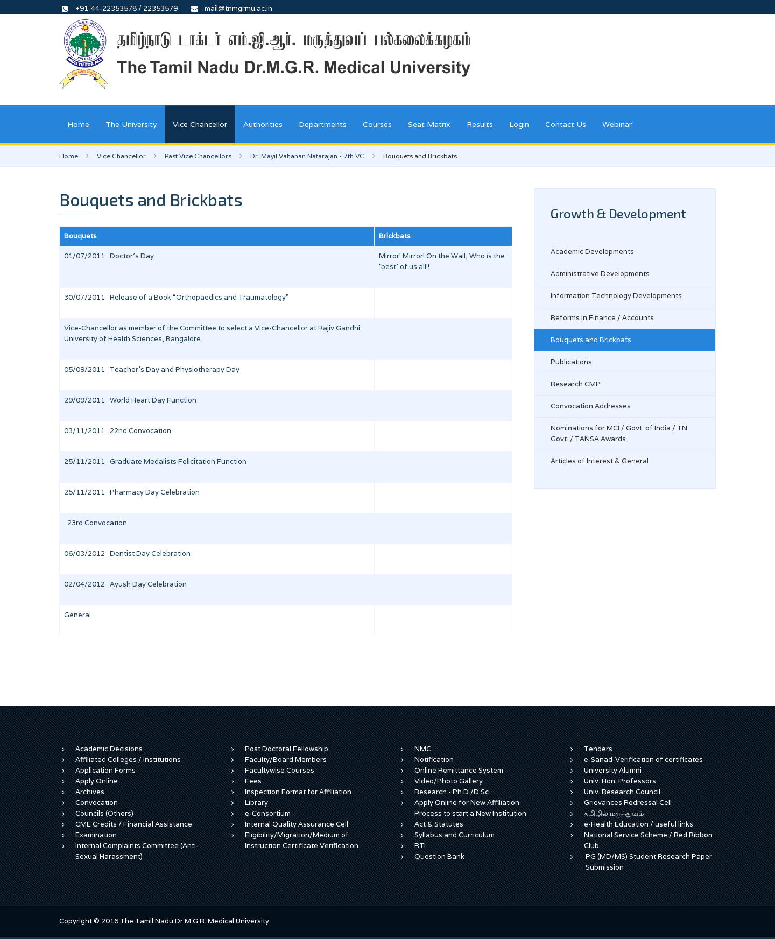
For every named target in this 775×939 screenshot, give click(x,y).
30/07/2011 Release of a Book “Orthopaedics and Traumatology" (176, 297)
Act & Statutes (438, 824)
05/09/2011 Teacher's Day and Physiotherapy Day (151, 369)
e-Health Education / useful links (638, 824)
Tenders (598, 748)
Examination (96, 834)
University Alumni (613, 770)
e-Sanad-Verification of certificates (643, 759)
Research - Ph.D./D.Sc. (452, 791)
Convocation (96, 802)
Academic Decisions (109, 748)
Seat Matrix (429, 124)
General (77, 614)
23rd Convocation (95, 522)
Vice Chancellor (200, 124)
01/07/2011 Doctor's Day (109, 255)
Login (519, 124)
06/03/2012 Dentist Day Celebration (127, 553)
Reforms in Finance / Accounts (602, 317)
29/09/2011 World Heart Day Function (130, 400)
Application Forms (105, 770)
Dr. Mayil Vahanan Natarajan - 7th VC (307, 156)
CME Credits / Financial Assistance (133, 824)
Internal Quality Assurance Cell (296, 824)
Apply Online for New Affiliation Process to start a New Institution (471, 808)
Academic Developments (592, 251)
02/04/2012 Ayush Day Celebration (125, 584)
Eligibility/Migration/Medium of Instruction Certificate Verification (301, 840)
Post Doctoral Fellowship (286, 748)
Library (256, 802)
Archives (89, 791)
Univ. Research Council (622, 791)
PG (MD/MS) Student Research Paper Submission (649, 862)
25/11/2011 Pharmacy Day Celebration (132, 492)
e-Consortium (268, 813)
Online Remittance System (458, 770)
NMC (422, 748)
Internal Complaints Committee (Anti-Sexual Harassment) (137, 851)
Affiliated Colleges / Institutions (128, 759)
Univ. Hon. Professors (620, 781)
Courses (377, 124)
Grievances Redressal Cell (628, 802)
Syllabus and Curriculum (454, 834)
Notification (434, 759)
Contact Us (565, 124)
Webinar (617, 124)
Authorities (263, 124)
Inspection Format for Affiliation (298, 791)
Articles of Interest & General (600, 460)
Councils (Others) (104, 813)
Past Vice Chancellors (198, 156)
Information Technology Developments (616, 295)
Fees (253, 781)
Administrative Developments (600, 273)
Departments (323, 124)
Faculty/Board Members (286, 759)
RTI (420, 845)
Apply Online (96, 781)
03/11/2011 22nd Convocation (117, 430)
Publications (571, 361)
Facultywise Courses (279, 770)
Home (78, 124)
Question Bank (439, 856)
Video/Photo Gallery (448, 781)
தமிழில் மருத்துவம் (614, 813)
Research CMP (576, 384)
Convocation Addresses (591, 406)
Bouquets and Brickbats (591, 339)
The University (131, 124)
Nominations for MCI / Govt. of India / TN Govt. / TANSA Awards (619, 433)
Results (480, 124)
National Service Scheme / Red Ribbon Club (648, 840)
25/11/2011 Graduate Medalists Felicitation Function (155, 461)
